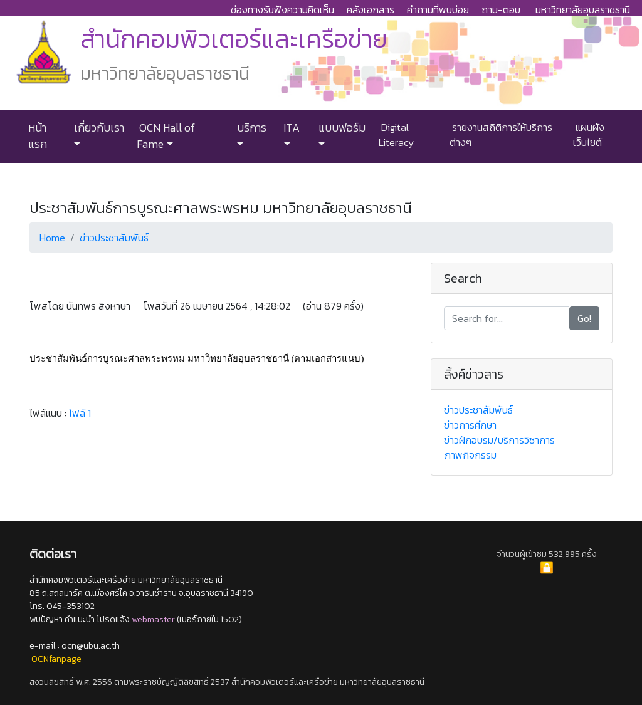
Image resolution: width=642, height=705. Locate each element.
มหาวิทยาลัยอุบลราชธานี (583, 9)
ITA (290, 128)
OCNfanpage (56, 659)
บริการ (250, 128)
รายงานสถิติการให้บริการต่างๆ (501, 135)
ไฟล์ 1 (80, 412)
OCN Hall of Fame (166, 136)
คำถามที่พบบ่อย (438, 9)
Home (52, 237)
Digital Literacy (396, 135)
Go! (584, 318)
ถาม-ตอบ (501, 9)
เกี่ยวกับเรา (97, 128)
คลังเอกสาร (370, 9)
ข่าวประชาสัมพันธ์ (114, 237)
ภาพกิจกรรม (470, 454)
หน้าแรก (37, 136)
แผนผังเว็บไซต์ (588, 135)
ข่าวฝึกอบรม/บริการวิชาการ (499, 439)
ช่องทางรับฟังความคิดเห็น (282, 9)
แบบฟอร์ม (341, 128)
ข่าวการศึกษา (470, 424)
